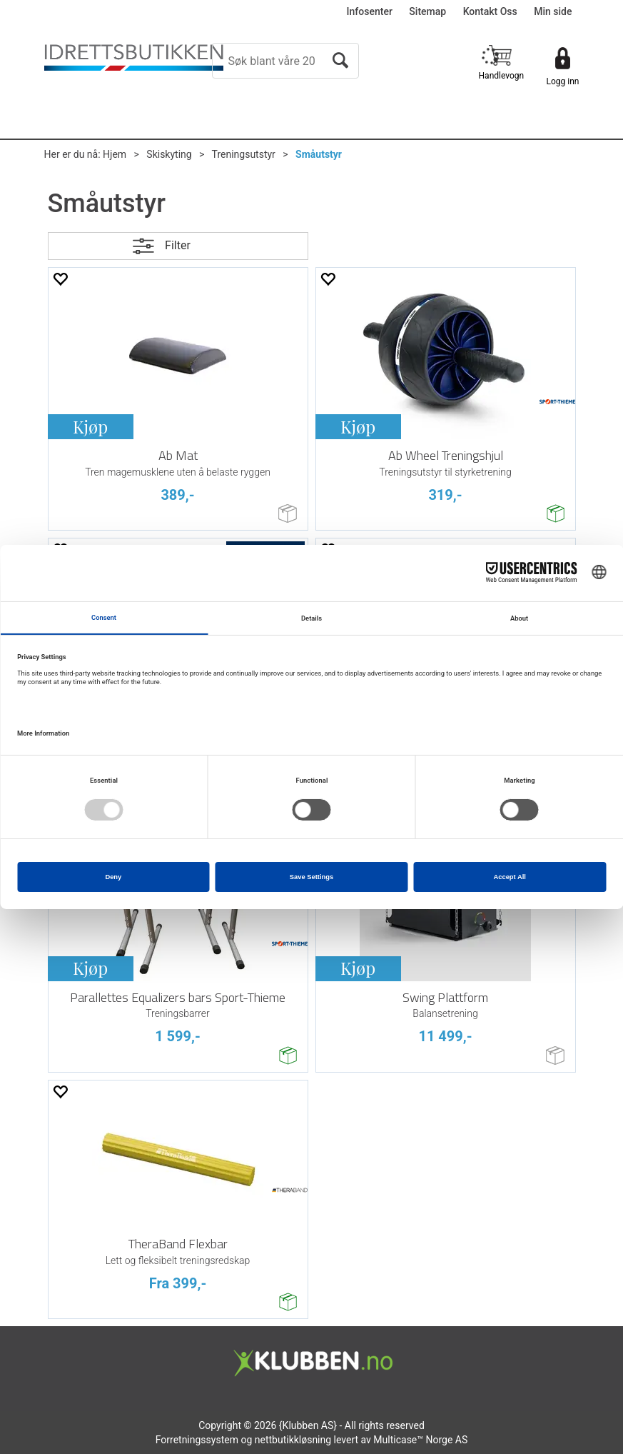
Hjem (114, 154)
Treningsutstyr (243, 154)
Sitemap (427, 11)
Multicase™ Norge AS (420, 1439)
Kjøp (90, 426)
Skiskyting (168, 154)
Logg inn (563, 81)
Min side (553, 11)
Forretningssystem (197, 1439)
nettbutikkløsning (293, 1439)
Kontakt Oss (490, 11)
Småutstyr (318, 154)
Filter (178, 245)
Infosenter (369, 11)
